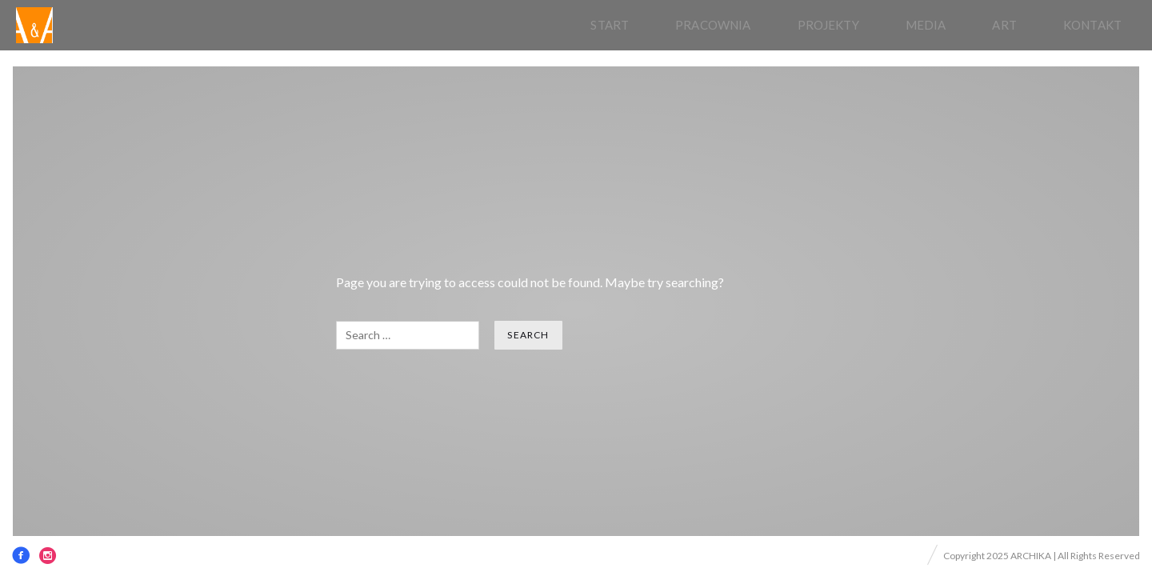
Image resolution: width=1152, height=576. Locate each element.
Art (1004, 25)
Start (609, 25)
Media (926, 25)
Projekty (828, 25)
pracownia (712, 25)
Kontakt (1092, 25)
